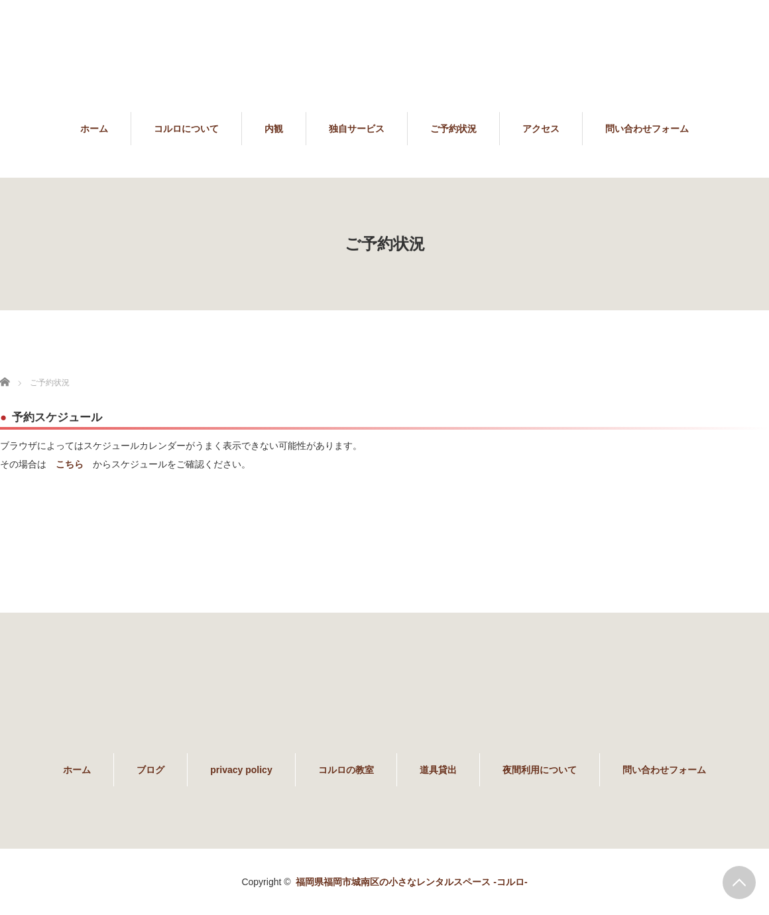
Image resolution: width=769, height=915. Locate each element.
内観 (274, 128)
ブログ (150, 769)
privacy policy (241, 769)
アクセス (541, 128)
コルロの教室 (346, 769)
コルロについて (186, 128)
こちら (70, 464)
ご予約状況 (453, 128)
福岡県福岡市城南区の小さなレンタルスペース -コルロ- (411, 882)
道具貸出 (438, 769)
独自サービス (356, 128)
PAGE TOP (739, 882)
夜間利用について (540, 769)
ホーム (94, 128)
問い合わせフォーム (647, 128)
